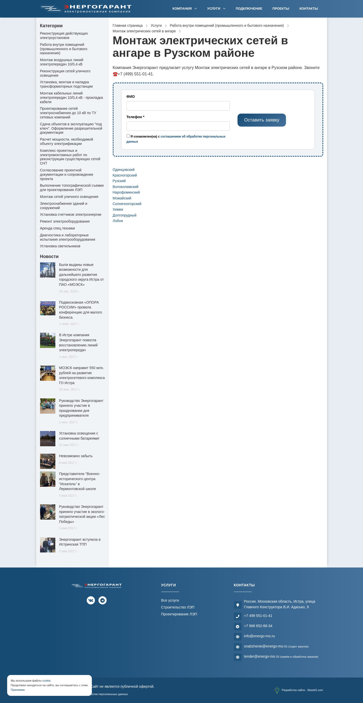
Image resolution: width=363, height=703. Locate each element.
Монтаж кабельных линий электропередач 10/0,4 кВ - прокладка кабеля (71, 97)
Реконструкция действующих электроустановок (64, 35)
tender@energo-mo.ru (281, 656)
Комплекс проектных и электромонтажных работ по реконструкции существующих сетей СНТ (70, 156)
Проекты (280, 8)
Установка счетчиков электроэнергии (71, 214)
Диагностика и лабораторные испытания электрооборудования (67, 237)
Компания (182, 8)
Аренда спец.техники (57, 228)
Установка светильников (60, 246)
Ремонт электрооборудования (65, 221)
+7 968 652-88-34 (258, 626)
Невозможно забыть (76, 456)
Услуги (214, 8)
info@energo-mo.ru (259, 636)
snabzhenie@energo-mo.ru (276, 646)
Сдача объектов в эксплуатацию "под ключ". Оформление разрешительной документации (71, 128)
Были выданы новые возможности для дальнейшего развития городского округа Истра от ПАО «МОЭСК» (81, 275)
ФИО (131, 96)
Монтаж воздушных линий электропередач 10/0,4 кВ (61, 62)
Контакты (308, 8)
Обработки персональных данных (106, 694)
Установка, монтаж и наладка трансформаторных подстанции (66, 84)
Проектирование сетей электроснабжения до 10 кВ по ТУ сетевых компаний (68, 112)
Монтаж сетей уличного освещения (69, 197)
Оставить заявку (261, 120)
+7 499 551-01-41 (258, 616)
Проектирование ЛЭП (179, 614)
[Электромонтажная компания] (86, 9)
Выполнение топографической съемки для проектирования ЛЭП (72, 187)
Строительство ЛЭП (178, 607)
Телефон (136, 117)
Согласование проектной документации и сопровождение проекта (66, 174)
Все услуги (170, 600)
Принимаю (18, 689)
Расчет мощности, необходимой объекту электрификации (66, 141)
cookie (46, 680)
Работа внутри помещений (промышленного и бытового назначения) (63, 49)
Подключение (249, 8)
